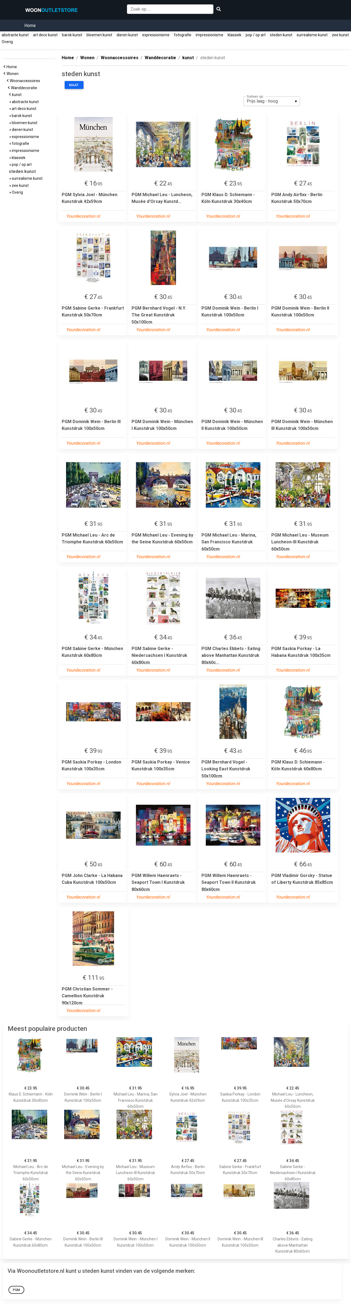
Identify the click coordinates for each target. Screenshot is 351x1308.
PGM (16, 1290)
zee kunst (340, 35)
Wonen (13, 73)
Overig (7, 42)
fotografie (182, 35)
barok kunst (72, 35)
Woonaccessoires (26, 81)
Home (30, 25)
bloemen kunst (99, 35)
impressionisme (209, 35)
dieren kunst (127, 35)
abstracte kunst (15, 35)
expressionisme (156, 35)
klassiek (234, 35)
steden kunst (281, 35)
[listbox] (271, 101)
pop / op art (255, 35)
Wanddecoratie (25, 88)
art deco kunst (45, 35)
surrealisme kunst (312, 35)
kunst (17, 94)
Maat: (74, 85)
